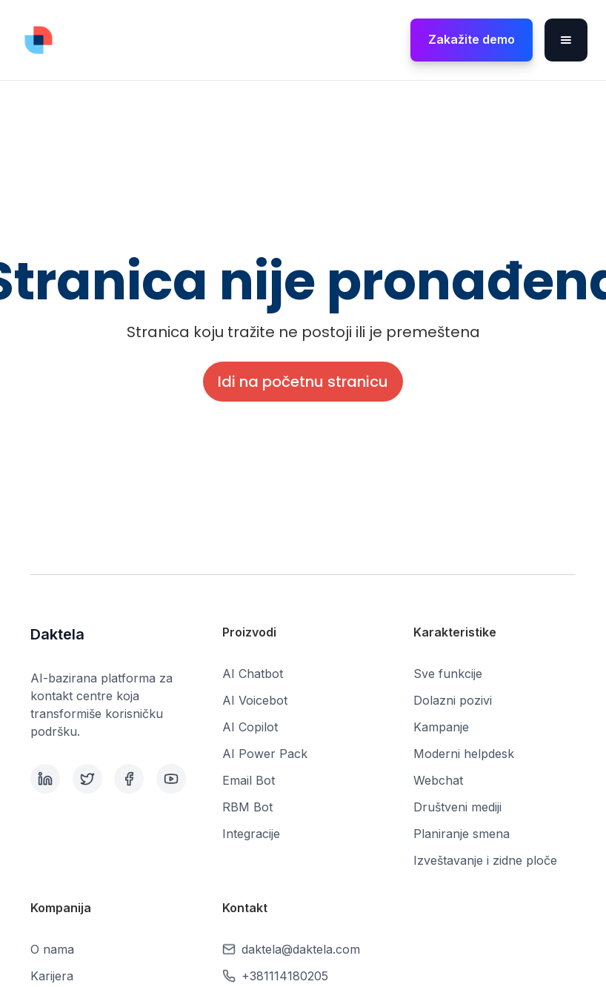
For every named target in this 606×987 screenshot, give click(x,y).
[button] (566, 40)
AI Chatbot (252, 673)
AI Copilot (250, 727)
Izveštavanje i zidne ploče (485, 860)
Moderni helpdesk (463, 753)
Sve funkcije (447, 673)
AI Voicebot (254, 700)
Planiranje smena (461, 833)
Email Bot (248, 780)
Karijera (51, 975)
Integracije (251, 833)
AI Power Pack (264, 753)
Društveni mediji (457, 807)
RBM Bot (247, 807)
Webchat (438, 780)
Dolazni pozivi (452, 700)
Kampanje (441, 727)
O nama (52, 949)
